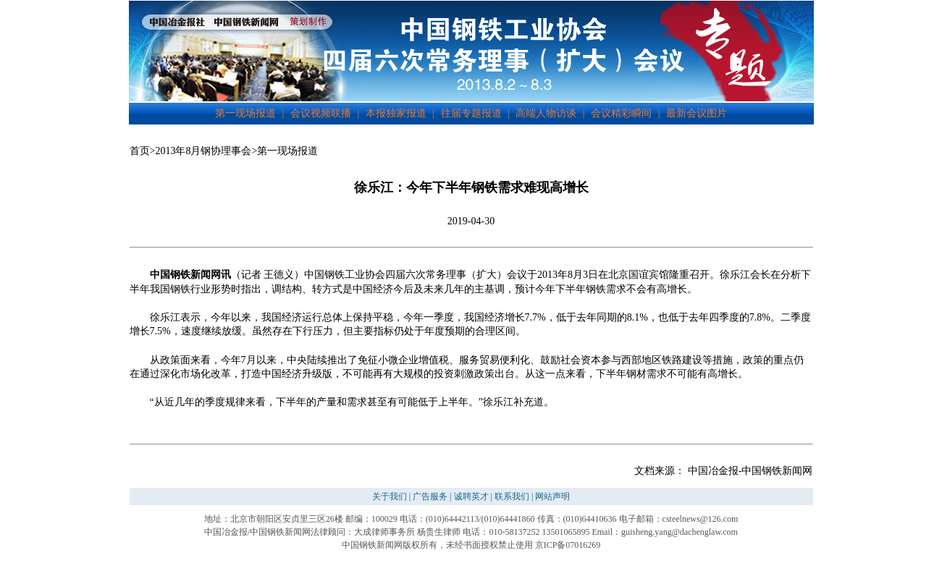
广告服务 (430, 496)
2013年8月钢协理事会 (203, 150)
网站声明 (552, 496)
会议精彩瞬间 (621, 113)
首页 (140, 150)
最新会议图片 (696, 113)
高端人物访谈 (546, 113)
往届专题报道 (471, 113)
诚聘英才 (471, 496)
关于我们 (389, 496)
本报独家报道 (396, 113)
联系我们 (512, 496)
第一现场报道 (245, 113)
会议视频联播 (320, 113)
